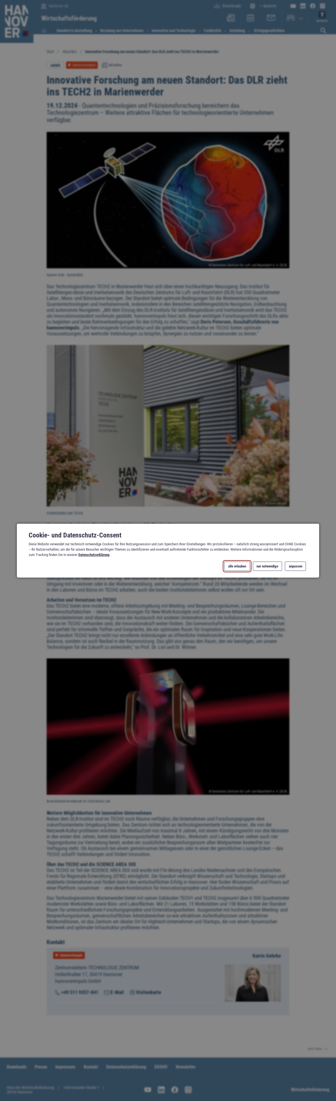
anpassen (295, 566)
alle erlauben (237, 566)
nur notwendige (267, 566)
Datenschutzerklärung (94, 555)
